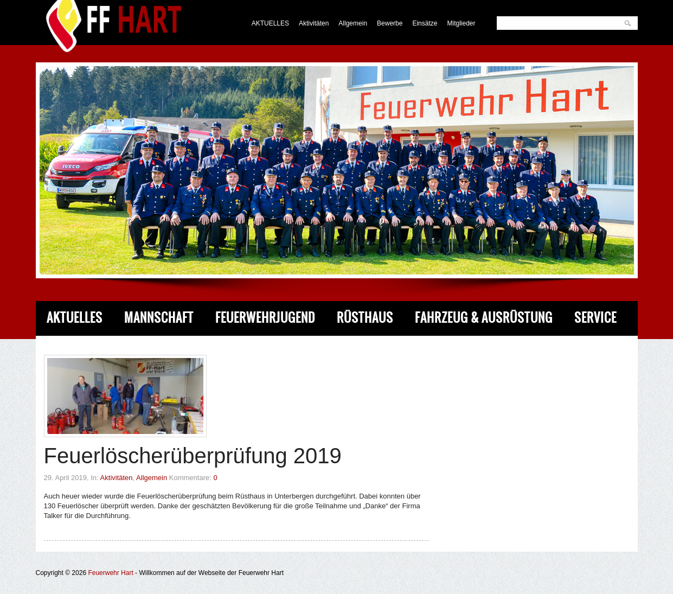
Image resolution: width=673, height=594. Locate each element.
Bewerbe (389, 23)
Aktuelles (74, 318)
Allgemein (352, 23)
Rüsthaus (365, 318)
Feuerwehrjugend (265, 318)
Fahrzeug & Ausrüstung (484, 318)
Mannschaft (159, 318)
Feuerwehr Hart (110, 573)
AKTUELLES (270, 23)
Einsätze (424, 23)
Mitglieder (461, 23)
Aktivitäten (314, 23)
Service (595, 318)
